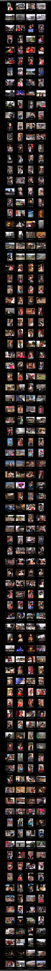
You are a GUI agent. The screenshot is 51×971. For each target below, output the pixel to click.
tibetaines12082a (20, 826)
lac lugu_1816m (30, 489)
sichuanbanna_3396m (41, 674)
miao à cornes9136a (9, 576)
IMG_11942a (30, 315)
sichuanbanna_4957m (30, 718)
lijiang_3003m (10, 522)
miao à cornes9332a (9, 598)
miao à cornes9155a (20, 576)
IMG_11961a (20, 326)
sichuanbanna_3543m (30, 696)
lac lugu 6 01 (10, 457)
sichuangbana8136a (30, 750)
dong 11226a (30, 141)
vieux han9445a (41, 826)
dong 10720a (41, 119)
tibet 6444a (10, 794)
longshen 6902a (20, 533)
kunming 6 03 (41, 424)
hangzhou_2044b (20, 228)
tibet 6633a (31, 805)
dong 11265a (10, 152)
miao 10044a (30, 533)
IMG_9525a (10, 402)
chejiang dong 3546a (41, 10)
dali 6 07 (30, 76)
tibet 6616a (20, 805)
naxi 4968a (41, 609)
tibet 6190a (31, 783)
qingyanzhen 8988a (20, 631)
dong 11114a (10, 141)
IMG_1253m (20, 348)
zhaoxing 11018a (31, 946)
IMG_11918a (30, 304)
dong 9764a (20, 163)
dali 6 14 (20, 97)
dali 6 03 (30, 65)
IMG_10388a (30, 250)
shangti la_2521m (31, 663)
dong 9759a (10, 163)
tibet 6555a (41, 794)
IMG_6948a (41, 370)
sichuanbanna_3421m (41, 685)
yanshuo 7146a (10, 859)
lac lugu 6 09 (10, 478)
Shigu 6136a (10, 674)
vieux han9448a (10, 837)
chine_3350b (41, 54)
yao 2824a (30, 870)
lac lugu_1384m (41, 478)
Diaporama (41, 0)
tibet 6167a (31, 772)
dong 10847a (30, 130)
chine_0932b (20, 21)
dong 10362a (41, 108)
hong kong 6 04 (30, 239)
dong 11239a (41, 141)
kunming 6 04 (10, 435)
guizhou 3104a (9, 217)
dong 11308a (20, 152)
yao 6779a (20, 881)
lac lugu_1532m (20, 489)
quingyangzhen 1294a (30, 631)
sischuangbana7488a (41, 761)
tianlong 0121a (20, 772)
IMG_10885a (30, 261)
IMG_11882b (41, 293)
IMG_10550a (10, 261)
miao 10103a (10, 544)
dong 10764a (10, 130)
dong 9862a (41, 163)
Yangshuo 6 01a (20, 848)
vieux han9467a (30, 837)
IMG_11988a (10, 337)
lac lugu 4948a (41, 446)
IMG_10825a (20, 261)
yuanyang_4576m (10, 924)
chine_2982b (30, 43)
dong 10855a (41, 130)
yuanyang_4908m (20, 935)
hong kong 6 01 (41, 228)
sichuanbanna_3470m (10, 696)
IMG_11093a (41, 261)
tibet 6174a (20, 783)
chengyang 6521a (10, 21)
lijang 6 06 (20, 511)
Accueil (1, 0)
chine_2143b (30, 32)
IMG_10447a (41, 250)
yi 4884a (41, 892)
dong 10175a (20, 108)
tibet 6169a (41, 772)
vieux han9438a (30, 826)
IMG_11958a (10, 326)
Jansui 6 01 (31, 402)
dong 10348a (30, 108)
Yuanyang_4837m (31, 924)
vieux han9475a (41, 837)
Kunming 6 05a (20, 435)
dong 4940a (31, 152)
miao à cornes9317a (30, 587)
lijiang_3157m (30, 522)
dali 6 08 (41, 76)
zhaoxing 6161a (30, 968)
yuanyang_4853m (41, 924)
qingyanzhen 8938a (30, 620)
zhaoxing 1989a (10, 957)
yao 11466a (41, 859)
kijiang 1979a (30, 413)
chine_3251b (30, 54)
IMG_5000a (31, 370)
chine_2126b (20, 32)
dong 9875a (10, 174)
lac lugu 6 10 (20, 478)
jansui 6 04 (20, 413)
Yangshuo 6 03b (41, 848)
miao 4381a (31, 555)
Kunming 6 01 (20, 424)
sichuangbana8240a (9, 761)
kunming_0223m (20, 446)
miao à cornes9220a (41, 576)
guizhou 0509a (41, 206)
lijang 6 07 (30, 511)
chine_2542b (10, 43)
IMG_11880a (30, 293)
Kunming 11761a (10, 424)
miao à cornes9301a (20, 587)
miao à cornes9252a (9, 587)
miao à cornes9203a (30, 576)
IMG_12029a (20, 337)
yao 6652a (41, 870)
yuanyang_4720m (20, 924)
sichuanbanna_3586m (41, 696)
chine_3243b (20, 54)
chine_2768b (20, 43)
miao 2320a (41, 544)
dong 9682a (41, 152)
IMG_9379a (20, 391)
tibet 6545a (31, 794)
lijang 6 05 (10, 511)
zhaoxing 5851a (20, 968)
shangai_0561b (20, 652)
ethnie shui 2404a (31, 206)
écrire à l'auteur (26, 970)
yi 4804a (30, 881)
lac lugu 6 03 (31, 457)
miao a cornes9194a (30, 565)
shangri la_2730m (20, 663)
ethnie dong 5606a (31, 195)
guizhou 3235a (20, 217)
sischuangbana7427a (30, 761)
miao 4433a (41, 555)
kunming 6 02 (30, 424)
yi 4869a (20, 892)
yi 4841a (9, 892)
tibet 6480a (20, 794)
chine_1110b (10, 32)
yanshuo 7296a (20, 859)
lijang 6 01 (10, 500)
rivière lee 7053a (41, 631)
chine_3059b (41, 43)
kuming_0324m (41, 413)
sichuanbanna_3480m (20, 696)
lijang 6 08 (41, 511)
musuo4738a (10, 609)
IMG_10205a (10, 250)
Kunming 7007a (30, 435)
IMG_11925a (41, 304)
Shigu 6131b (41, 663)
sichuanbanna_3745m (41, 707)
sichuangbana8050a (20, 750)
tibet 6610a (10, 805)
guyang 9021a (30, 217)
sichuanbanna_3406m (10, 685)
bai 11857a (20, 10)
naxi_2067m (20, 620)
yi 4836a (41, 881)
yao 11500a (10, 870)
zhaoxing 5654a (10, 968)
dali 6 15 (30, 97)
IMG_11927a (10, 315)
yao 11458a (31, 859)
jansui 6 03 (10, 413)
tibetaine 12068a (10, 826)
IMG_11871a (10, 293)
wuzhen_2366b (10, 848)
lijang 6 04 (41, 500)
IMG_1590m (31, 348)
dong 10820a (20, 130)
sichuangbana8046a (9, 750)
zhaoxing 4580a (20, 957)
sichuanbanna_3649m (10, 707)
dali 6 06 (20, 76)
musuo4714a (30, 598)
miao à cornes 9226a (41, 565)
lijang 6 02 (20, 500)
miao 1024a (31, 544)
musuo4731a (41, 598)
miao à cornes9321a (41, 587)
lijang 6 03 (30, 500)
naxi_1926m (10, 620)
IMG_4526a (20, 370)
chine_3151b (10, 54)
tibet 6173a (10, 783)
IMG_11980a (41, 326)
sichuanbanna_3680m (20, 707)
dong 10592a (10, 119)
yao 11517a (20, 870)
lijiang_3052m (20, 522)
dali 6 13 (9, 97)
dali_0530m (41, 97)
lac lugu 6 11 (31, 478)
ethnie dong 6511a (10, 206)
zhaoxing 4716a (41, 957)
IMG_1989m (20, 359)
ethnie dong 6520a (20, 206)
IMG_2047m (31, 359)
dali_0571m (10, 108)
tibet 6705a (41, 805)
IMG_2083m (41, 359)
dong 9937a (31, 174)
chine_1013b (41, 21)
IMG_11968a (30, 326)
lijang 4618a (41, 489)
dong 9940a (41, 174)
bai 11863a (31, 10)
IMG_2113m (10, 370)
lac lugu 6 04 (41, 457)
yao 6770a (10, 881)
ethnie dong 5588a (20, 195)
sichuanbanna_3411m (20, 685)
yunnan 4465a (30, 935)
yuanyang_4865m (10, 935)
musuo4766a (30, 609)
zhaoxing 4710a (30, 957)
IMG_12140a (10, 348)
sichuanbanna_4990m (41, 718)
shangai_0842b (41, 652)
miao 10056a (41, 533)
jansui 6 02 (41, 402)
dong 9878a (20, 174)
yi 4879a (30, 892)
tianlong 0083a (9, 772)
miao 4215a (20, 555)
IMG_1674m (41, 348)
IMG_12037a (30, 337)
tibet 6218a (41, 783)
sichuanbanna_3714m (30, 707)
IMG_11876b (20, 293)
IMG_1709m (10, 359)
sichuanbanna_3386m (20, 674)
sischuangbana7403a (20, 761)
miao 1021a (20, 544)
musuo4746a (20, 609)
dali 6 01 (9, 65)
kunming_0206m (41, 435)
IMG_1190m (10, 304)
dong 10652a (20, 119)
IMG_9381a (31, 391)
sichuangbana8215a (41, 750)
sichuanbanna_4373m (20, 718)
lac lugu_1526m (10, 489)
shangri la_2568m (10, 663)
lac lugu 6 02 (20, 457)
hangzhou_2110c (31, 228)
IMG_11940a (20, 315)
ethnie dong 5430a (10, 195)
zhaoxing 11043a (41, 946)
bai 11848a (10, 10)
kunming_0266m (30, 446)
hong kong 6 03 (20, 239)
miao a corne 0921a (10, 565)
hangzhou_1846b (41, 217)
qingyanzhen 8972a (10, 631)
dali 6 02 (20, 65)
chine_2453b (41, 32)
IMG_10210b (20, 250)
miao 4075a (10, 555)
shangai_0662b (30, 652)
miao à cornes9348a (20, 598)
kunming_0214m (10, 446)
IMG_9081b (10, 391)
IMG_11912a (20, 304)
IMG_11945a (41, 315)
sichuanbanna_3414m (30, 685)
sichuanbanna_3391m (30, 674)
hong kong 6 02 (10, 239)
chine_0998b (30, 21)
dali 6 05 (9, 76)
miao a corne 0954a (20, 565)
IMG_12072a (41, 337)
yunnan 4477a (41, 935)
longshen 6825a (10, 533)
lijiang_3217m (41, 522)
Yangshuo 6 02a (30, 848)
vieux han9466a (20, 837)
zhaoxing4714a (41, 968)
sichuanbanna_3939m (10, 718)
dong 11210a (20, 141)
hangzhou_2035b (10, 228)
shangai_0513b (10, 652)
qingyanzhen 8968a (41, 620)
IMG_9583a (20, 402)
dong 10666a (30, 119)
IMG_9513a (41, 391)
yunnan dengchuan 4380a (10, 946)
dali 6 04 (41, 65)
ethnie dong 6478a (41, 195)
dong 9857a (31, 163)
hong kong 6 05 (41, 239)
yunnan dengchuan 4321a (20, 946)
